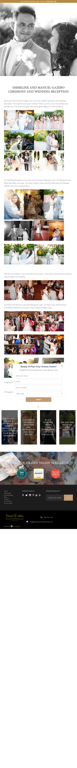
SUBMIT (38, 400)
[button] (38, 366)
